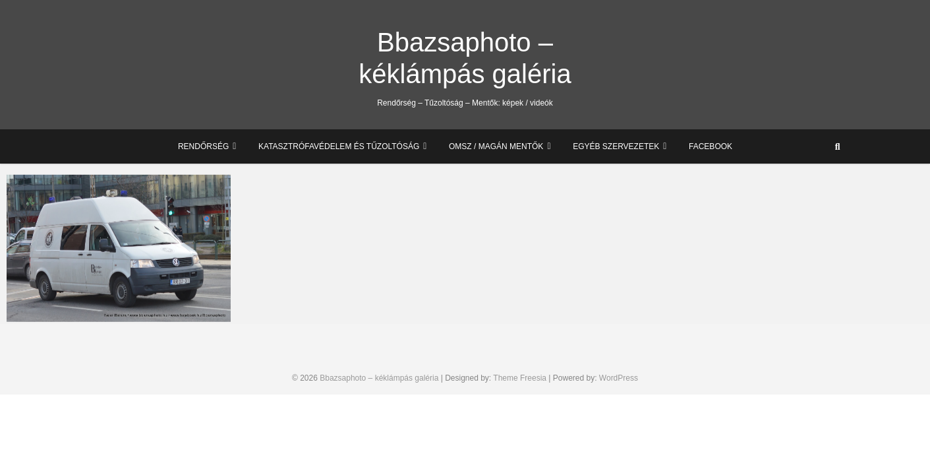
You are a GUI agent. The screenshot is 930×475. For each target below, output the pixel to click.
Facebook (710, 146)
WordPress (618, 378)
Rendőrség (203, 146)
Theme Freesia (519, 378)
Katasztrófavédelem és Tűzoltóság (338, 146)
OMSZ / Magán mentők (496, 146)
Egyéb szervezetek (616, 146)
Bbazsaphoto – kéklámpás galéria (465, 58)
